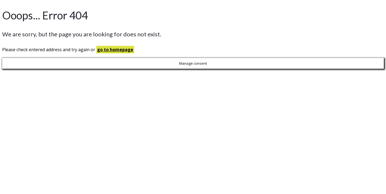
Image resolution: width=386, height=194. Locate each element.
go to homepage (115, 50)
